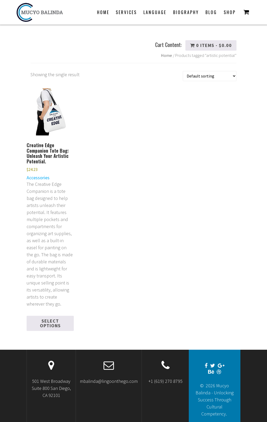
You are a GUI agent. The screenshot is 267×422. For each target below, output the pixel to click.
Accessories (38, 178)
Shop (230, 12)
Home (103, 12)
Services (126, 12)
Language (154, 12)
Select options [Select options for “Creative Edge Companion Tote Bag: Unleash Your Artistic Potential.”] (50, 323)
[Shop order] (209, 76)
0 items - (211, 45)
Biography (186, 12)
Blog (211, 12)
